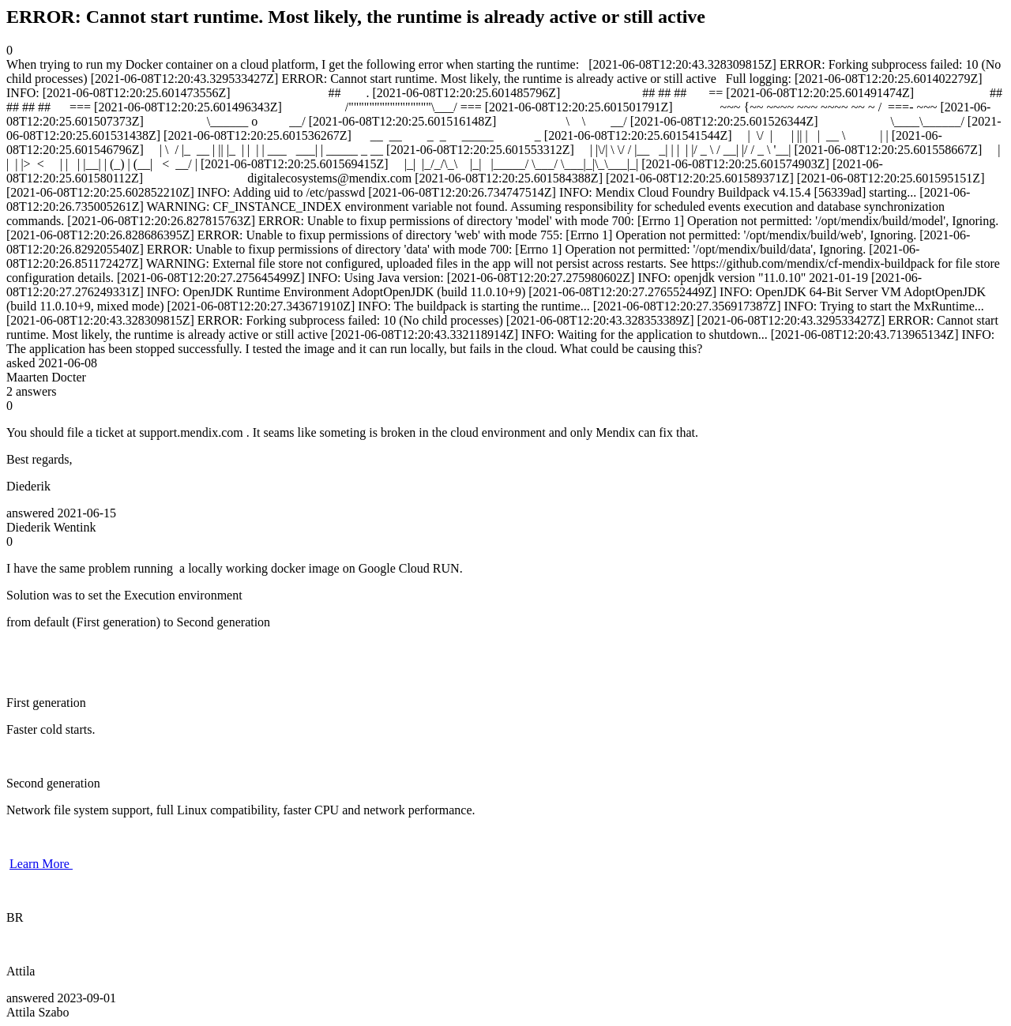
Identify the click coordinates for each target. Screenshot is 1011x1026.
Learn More (41, 863)
